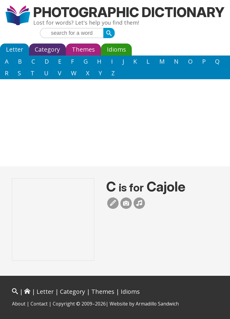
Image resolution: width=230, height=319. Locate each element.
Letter (14, 49)
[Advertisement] (115, 124)
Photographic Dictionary (129, 12)
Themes (83, 49)
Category (47, 49)
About (18, 303)
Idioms (116, 49)
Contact (39, 303)
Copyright (64, 303)
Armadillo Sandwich (157, 303)
